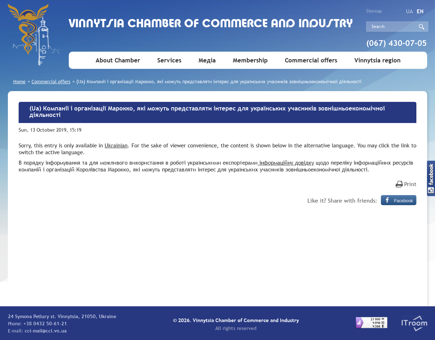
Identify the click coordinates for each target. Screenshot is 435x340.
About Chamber (118, 60)
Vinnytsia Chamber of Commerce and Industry (211, 24)
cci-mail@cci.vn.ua (46, 330)
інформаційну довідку (286, 162)
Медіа (207, 60)
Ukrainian (116, 145)
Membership (250, 60)
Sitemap (374, 11)
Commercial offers (311, 60)
